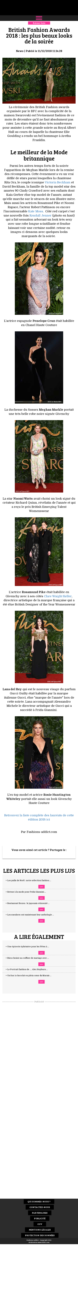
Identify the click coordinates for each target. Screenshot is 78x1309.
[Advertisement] (39, 1051)
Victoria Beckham (57, 182)
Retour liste (39, 22)
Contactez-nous (39, 1207)
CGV (39, 1224)
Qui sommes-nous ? (39, 1201)
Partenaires (40, 1212)
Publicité (39, 1218)
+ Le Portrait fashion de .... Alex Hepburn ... (30, 969)
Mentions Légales (40, 1229)
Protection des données (40, 1235)
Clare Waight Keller (58, 596)
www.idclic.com (43, 1242)
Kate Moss (35, 211)
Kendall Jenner (40, 215)
